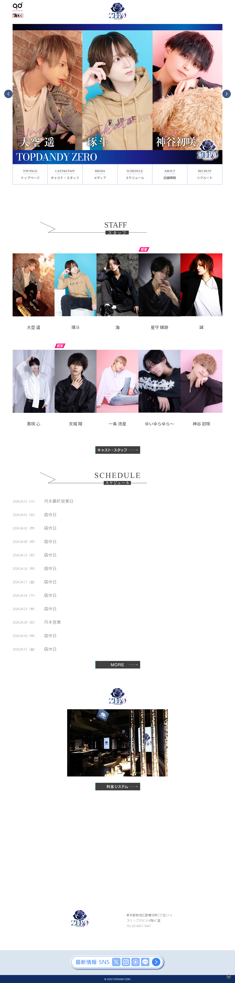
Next (226, 94)
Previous (8, 94)
